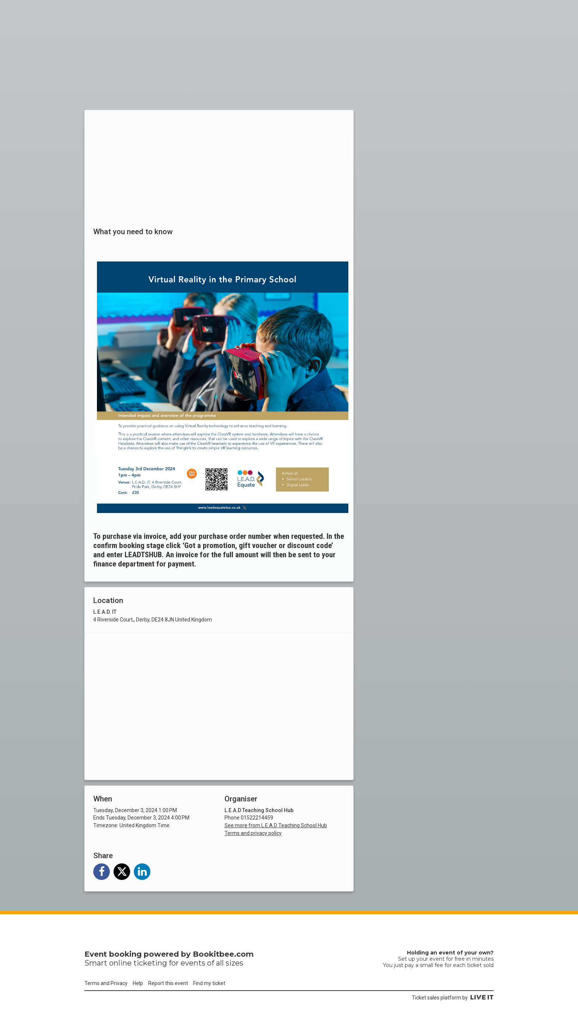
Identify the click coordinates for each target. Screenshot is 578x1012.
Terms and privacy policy (253, 833)
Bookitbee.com (223, 954)
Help (138, 983)
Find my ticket (209, 983)
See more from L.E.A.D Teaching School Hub (275, 825)
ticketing (150, 963)
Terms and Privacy (106, 983)
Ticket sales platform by (453, 998)
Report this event (168, 983)
